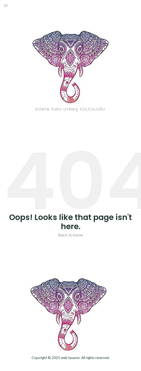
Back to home (70, 234)
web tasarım (70, 358)
